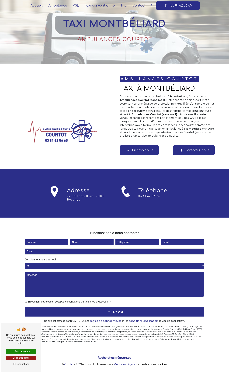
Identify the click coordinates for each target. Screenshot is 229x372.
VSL (76, 5)
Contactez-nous (192, 150)
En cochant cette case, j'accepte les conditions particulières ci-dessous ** (69, 295)
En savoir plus (141, 150)
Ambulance (57, 5)
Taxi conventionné (100, 5)
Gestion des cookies (153, 365)
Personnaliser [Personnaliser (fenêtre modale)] (21, 364)
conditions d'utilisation (143, 316)
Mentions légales (125, 365)
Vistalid (69, 365)
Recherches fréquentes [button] (114, 358)
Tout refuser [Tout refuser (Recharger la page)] (21, 358)
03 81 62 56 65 (177, 5)
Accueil (37, 5)
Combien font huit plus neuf (40, 253)
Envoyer (118, 306)
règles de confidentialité (105, 316)
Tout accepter (21, 351)
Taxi (123, 5)
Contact (139, 5)
